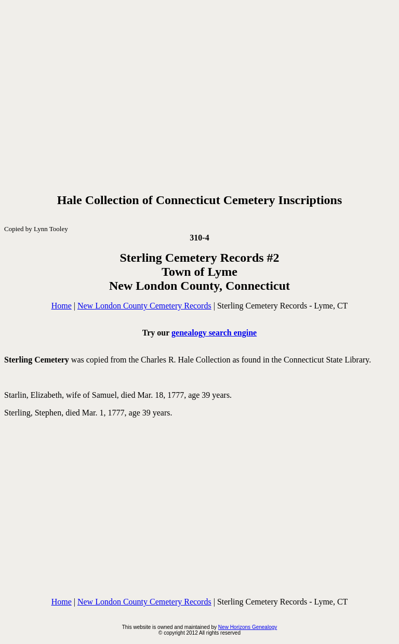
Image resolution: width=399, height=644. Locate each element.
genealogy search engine (214, 332)
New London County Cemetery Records (144, 305)
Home (61, 305)
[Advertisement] (199, 94)
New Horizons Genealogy (247, 627)
